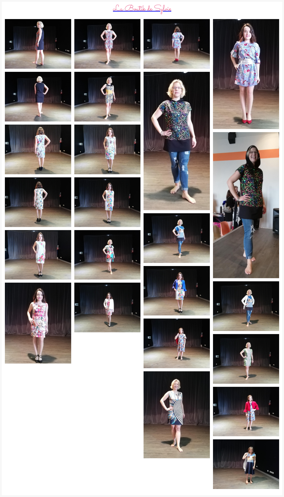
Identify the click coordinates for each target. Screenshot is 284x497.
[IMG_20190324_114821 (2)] (177, 141)
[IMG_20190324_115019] (38, 96)
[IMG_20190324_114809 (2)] (246, 205)
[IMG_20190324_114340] (38, 255)
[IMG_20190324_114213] (177, 343)
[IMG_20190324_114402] (246, 359)
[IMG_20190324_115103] (177, 44)
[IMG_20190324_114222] (107, 255)
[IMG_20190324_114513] (177, 291)
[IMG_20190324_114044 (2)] (177, 414)
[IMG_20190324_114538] (38, 202)
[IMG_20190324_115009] (107, 96)
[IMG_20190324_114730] (38, 149)
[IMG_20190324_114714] (107, 149)
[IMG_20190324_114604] (246, 306)
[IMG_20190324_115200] (38, 44)
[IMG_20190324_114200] (246, 411)
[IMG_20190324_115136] (107, 44)
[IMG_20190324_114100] (107, 307)
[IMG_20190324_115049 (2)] (246, 74)
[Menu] (9, 9)
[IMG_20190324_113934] (246, 464)
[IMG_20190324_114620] (177, 238)
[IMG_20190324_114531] (107, 202)
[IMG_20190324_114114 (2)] (38, 323)
